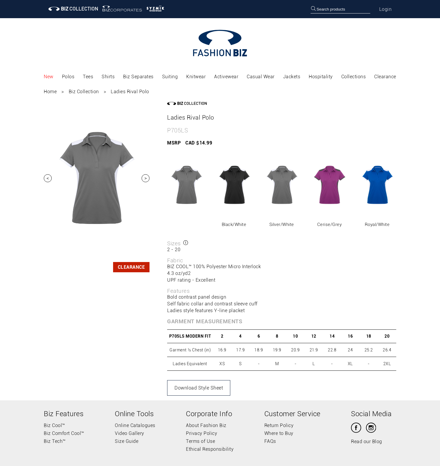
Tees (88, 76)
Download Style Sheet (198, 388)
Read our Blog (366, 441)
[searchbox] (340, 9)
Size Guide (126, 441)
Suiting (170, 76)
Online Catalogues (135, 425)
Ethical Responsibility (210, 449)
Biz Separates (138, 76)
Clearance (385, 76)
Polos (68, 76)
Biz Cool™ (54, 425)
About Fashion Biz (206, 425)
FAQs (270, 441)
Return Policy (279, 425)
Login (385, 9)
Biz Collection (84, 91)
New (48, 76)
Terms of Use (200, 441)
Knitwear (196, 76)
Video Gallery (129, 433)
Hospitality (321, 76)
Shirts (108, 76)
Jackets (291, 76)
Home (50, 91)
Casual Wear (261, 76)
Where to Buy (278, 433)
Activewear (226, 76)
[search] (313, 9)
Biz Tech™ (55, 441)
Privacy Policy (201, 433)
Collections (353, 76)
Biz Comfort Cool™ (64, 433)
